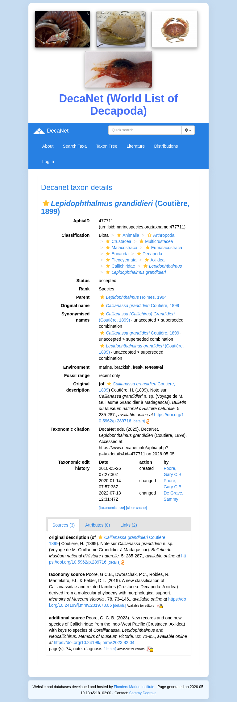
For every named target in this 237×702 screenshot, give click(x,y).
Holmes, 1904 (133, 297)
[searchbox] (146, 130)
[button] (46, 203)
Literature (136, 146)
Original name (75, 305)
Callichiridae (119, 266)
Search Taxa (75, 146)
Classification (75, 235)
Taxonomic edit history (74, 465)
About (48, 146)
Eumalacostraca (163, 247)
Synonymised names (75, 316)
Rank (84, 288)
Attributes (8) (97, 525)
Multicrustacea (155, 241)
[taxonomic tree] (112, 508)
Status (82, 280)
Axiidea (153, 259)
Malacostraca (120, 247)
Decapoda (148, 253)
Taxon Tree (106, 146)
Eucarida (116, 253)
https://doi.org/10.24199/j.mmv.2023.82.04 (94, 642)
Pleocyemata (120, 259)
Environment (76, 367)
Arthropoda (160, 235)
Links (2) (128, 525)
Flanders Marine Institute (134, 687)
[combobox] (145, 130)
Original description (77, 386)
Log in (48, 161)
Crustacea (117, 241)
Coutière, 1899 (139, 305)
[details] (138, 421)
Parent (83, 297)
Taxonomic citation (70, 429)
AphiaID (81, 220)
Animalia (127, 235)
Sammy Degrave (143, 693)
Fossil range (76, 375)
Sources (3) (63, 525)
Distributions (166, 146)
